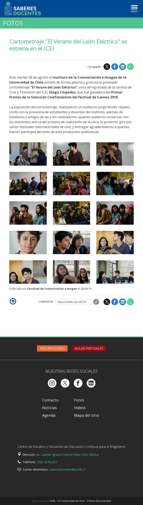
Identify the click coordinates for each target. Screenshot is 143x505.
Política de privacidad (99, 500)
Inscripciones (52, 348)
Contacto (50, 400)
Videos (80, 407)
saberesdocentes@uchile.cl (67, 469)
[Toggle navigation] (134, 9)
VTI (59, 500)
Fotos (13, 23)
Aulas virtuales (89, 348)
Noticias (49, 407)
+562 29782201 (46, 462)
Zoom (28, 154)
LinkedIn (122, 66)
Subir (12, 301)
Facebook (114, 66)
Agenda (48, 415)
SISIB (52, 500)
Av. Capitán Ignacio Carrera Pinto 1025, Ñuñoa (67, 455)
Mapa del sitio (86, 415)
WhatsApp (130, 67)
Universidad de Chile (73, 500)
